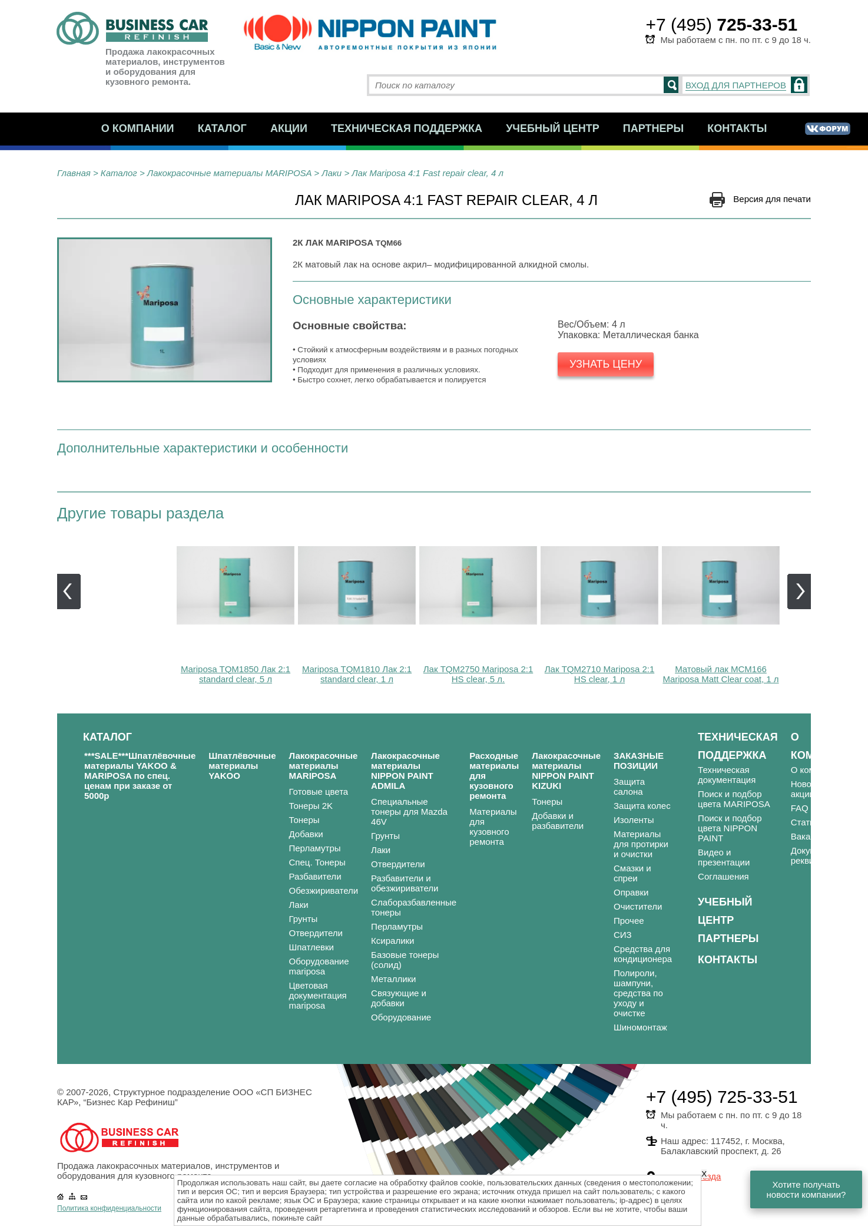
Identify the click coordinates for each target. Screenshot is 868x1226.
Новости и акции (812, 789)
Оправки (631, 892)
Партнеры (653, 128)
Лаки (332, 173)
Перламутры (315, 848)
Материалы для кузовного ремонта (492, 827)
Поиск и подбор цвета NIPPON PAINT (729, 828)
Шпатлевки (311, 947)
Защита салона (629, 786)
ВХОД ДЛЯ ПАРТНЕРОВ (735, 85)
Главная (74, 173)
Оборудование (401, 1017)
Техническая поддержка (406, 128)
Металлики (393, 979)
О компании (137, 128)
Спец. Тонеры (317, 862)
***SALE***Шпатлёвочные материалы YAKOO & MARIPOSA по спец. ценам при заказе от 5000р (140, 776)
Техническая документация (727, 775)
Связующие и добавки (398, 998)
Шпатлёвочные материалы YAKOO (242, 766)
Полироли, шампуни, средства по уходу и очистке (638, 993)
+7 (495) (721, 24)
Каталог (222, 128)
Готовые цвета (319, 792)
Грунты (303, 919)
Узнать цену (605, 364)
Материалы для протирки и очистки (641, 844)
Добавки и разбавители (558, 821)
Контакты (737, 128)
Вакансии (810, 836)
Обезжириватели (324, 890)
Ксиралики (392, 941)
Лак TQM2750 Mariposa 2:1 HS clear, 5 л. (478, 674)
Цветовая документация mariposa (318, 995)
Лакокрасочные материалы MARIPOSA (229, 173)
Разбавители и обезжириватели (404, 883)
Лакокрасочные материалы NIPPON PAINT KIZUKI (566, 771)
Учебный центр (552, 128)
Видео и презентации (724, 857)
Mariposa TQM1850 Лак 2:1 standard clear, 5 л (235, 674)
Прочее (629, 921)
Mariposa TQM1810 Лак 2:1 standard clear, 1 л (357, 674)
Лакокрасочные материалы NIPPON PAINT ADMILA (405, 771)
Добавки (306, 834)
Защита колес (642, 806)
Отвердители (316, 933)
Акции (288, 128)
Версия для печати (772, 199)
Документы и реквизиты (817, 855)
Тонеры (304, 820)
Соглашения (723, 876)
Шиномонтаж (640, 1027)
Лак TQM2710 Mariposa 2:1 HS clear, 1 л (600, 674)
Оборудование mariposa (319, 966)
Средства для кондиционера (643, 954)
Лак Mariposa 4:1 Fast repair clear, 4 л (427, 173)
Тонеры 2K (311, 806)
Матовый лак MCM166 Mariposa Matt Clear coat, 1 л (720, 674)
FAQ (800, 808)
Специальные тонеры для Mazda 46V (409, 812)
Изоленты (634, 820)
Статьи (805, 822)
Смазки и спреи (632, 873)
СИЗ (623, 935)
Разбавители (315, 876)
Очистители (638, 906)
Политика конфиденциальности (109, 1208)
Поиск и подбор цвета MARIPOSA (734, 799)
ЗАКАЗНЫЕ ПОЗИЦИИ (639, 761)
